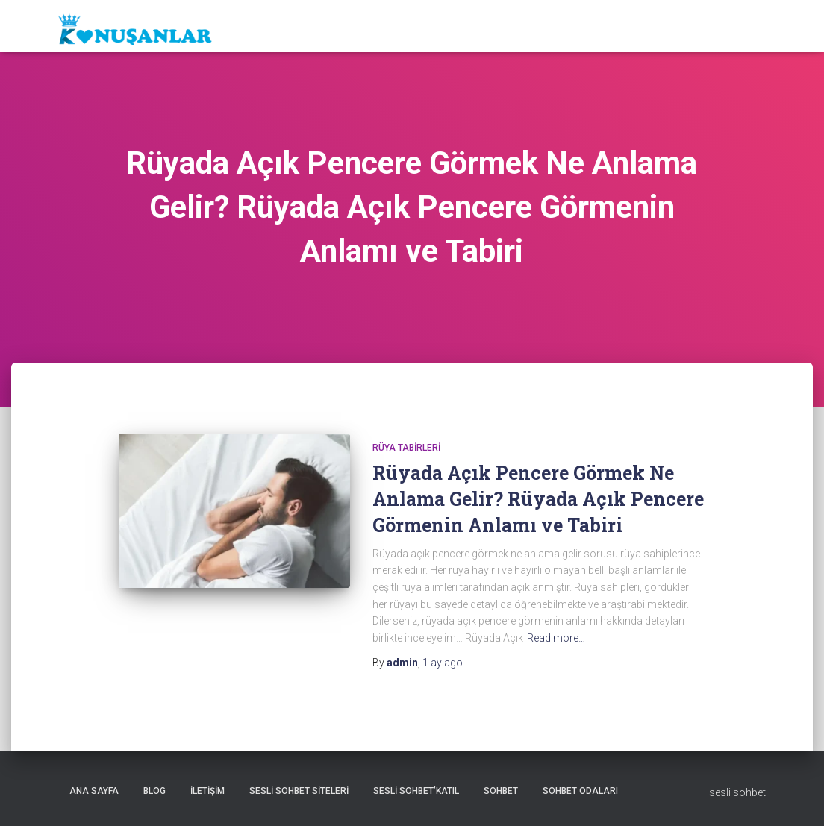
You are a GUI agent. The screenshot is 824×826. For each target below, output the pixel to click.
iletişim (207, 791)
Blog (154, 791)
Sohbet (501, 791)
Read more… (556, 638)
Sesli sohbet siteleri (299, 791)
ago (442, 663)
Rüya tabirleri (406, 447)
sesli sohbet (737, 792)
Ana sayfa (94, 791)
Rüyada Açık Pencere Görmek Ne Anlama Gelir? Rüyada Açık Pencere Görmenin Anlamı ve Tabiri (538, 498)
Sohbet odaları (580, 791)
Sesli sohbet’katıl (416, 791)
